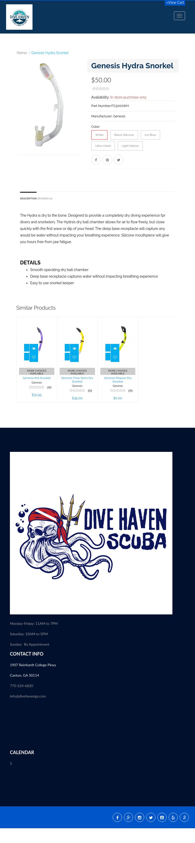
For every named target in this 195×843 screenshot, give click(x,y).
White (99, 135)
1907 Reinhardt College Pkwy (33, 679)
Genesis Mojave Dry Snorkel (118, 394)
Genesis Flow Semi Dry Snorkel (77, 394)
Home (22, 53)
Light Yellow (130, 146)
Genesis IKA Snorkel (37, 392)
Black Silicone (124, 135)
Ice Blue (150, 135)
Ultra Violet (103, 146)
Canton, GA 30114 (24, 690)
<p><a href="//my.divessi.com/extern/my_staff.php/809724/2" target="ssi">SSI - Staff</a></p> (97, 744)
